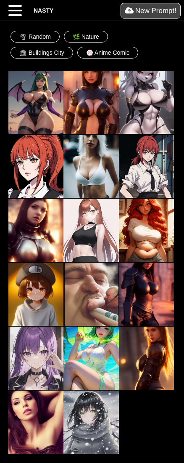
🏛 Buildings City (41, 52)
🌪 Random (35, 36)
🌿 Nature (86, 36)
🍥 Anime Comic (107, 52)
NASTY (43, 10)
